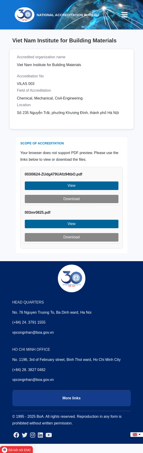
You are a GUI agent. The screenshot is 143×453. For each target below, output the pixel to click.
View (71, 185)
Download (71, 199)
